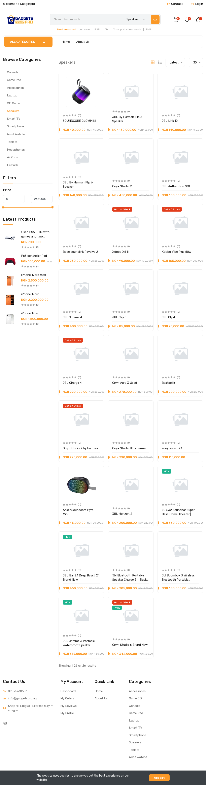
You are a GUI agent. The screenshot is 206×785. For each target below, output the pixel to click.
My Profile (67, 713)
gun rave (84, 29)
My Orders (67, 698)
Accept (159, 778)
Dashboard (68, 691)
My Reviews (68, 706)
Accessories (15, 88)
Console (12, 72)
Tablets (12, 142)
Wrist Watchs (16, 134)
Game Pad (14, 80)
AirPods (12, 157)
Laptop (12, 95)
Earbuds (12, 165)
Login (197, 4)
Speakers (13, 111)
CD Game (13, 103)
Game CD (135, 698)
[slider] (3, 207)
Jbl (106, 29)
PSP (97, 29)
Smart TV (13, 119)
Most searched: (66, 29)
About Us (83, 42)
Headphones (16, 149)
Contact (175, 4)
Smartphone (15, 126)
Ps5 (148, 29)
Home (66, 42)
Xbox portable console (127, 29)
